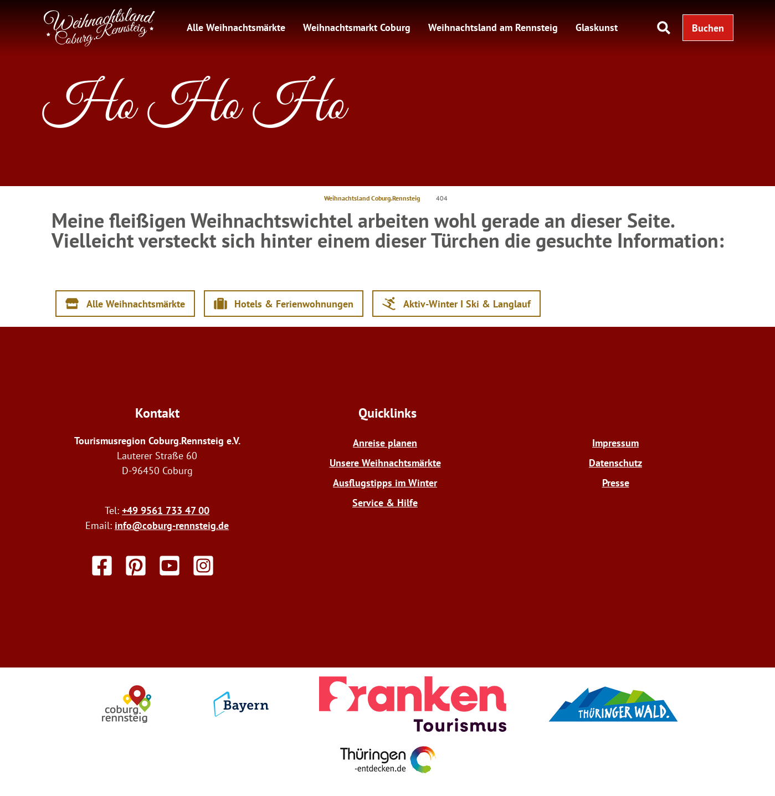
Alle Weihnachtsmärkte (236, 27)
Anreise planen (385, 442)
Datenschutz (615, 462)
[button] (707, 27)
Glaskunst (597, 27)
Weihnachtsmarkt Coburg (356, 27)
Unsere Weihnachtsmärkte (385, 462)
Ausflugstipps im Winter (385, 482)
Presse (615, 482)
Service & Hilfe (385, 502)
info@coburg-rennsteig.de (172, 525)
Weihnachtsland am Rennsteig (493, 27)
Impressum (615, 442)
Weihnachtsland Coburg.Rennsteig (372, 198)
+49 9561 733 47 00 (165, 510)
